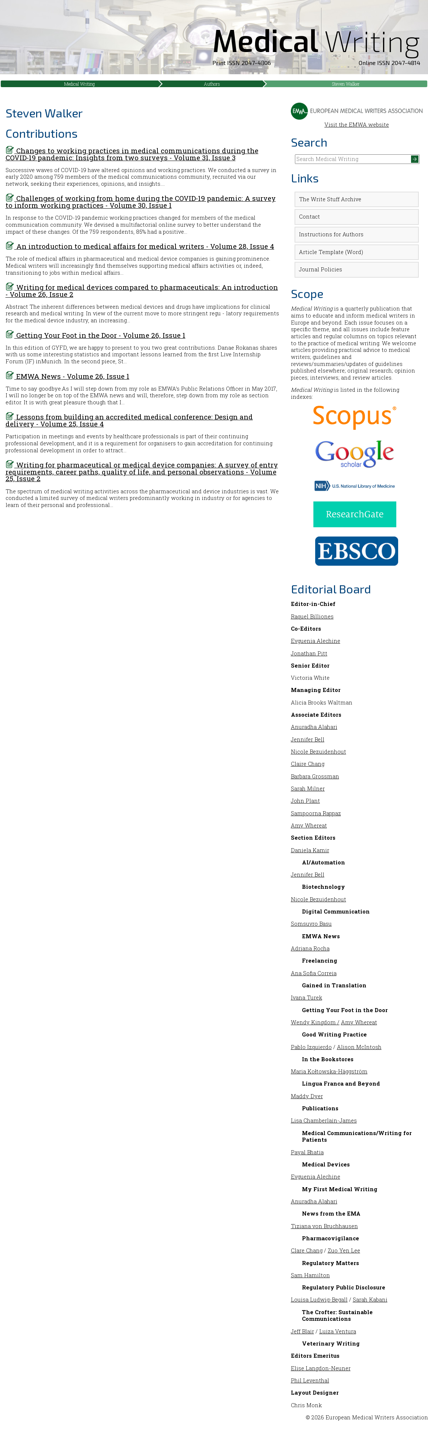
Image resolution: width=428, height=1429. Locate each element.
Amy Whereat (309, 825)
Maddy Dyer (307, 1096)
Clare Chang (307, 1250)
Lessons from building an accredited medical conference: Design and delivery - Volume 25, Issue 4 (129, 420)
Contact (309, 216)
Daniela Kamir (310, 850)
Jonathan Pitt (309, 653)
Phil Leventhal (310, 1380)
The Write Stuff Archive (330, 199)
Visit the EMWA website (357, 121)
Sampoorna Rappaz (316, 813)
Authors (212, 84)
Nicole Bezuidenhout (318, 751)
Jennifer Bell (307, 739)
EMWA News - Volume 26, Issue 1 (67, 376)
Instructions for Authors (331, 234)
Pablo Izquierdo (311, 1047)
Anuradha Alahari (314, 726)
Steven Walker (346, 84)
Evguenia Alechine (315, 640)
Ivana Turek (306, 997)
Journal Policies (320, 269)
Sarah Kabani (370, 1299)
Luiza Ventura (337, 1331)
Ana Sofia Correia (314, 973)
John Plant (305, 800)
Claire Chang (307, 763)
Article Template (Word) (331, 252)
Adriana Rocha (310, 948)
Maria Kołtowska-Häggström (329, 1071)
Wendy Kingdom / (315, 1022)
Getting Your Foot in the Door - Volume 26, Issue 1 (95, 335)
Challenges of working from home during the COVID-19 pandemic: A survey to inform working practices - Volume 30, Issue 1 (141, 201)
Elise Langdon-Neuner (321, 1368)
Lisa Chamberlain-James (324, 1120)
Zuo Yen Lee (344, 1250)
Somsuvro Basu (311, 923)
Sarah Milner (308, 788)
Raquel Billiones (312, 616)
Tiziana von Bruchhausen (324, 1226)
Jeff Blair (302, 1331)
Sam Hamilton (310, 1275)
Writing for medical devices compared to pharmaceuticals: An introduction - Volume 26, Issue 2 (142, 290)
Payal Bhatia (307, 1152)
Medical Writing (79, 84)
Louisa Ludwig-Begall (319, 1299)
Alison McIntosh (359, 1047)
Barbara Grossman (315, 776)
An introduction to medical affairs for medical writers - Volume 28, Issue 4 (140, 246)
